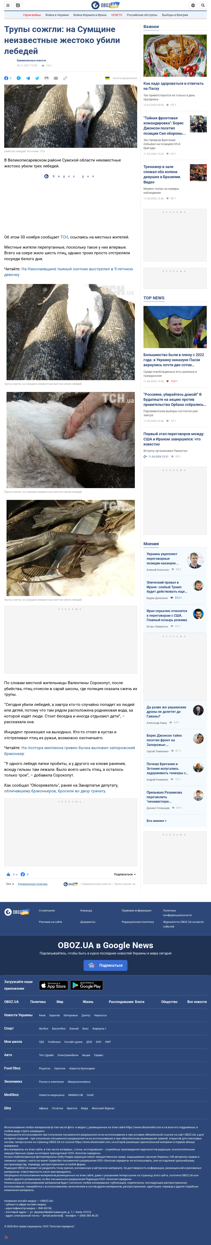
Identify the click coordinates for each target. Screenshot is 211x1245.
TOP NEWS (153, 297)
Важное (151, 26)
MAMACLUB (75, 1095)
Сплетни (57, 1108)
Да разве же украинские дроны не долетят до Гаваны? (166, 711)
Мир (60, 1002)
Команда (86, 910)
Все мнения (155, 821)
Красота (72, 1108)
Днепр (86, 1015)
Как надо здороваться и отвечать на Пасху (173, 86)
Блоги (139, 1002)
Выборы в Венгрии (175, 15)
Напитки (59, 1068)
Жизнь (88, 1002)
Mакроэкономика (79, 1081)
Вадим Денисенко (157, 598)
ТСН (64, 237)
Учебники (54, 1041)
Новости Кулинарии (82, 1068)
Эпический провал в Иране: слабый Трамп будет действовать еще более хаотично (166, 587)
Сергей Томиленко (158, 751)
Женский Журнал (103, 1108)
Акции (86, 1055)
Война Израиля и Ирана (90, 15)
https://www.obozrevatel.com (143, 1127)
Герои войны (32, 15)
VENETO (116, 15)
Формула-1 (99, 1028)
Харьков (54, 1015)
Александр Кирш (157, 722)
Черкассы (100, 1015)
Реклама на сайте (50, 921)
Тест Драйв (46, 1055)
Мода (84, 1108)
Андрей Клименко (157, 779)
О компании (47, 910)
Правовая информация (136, 910)
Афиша (43, 1108)
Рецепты (44, 1068)
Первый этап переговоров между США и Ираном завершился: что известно (173, 439)
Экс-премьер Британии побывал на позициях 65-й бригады (161, 144)
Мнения (151, 543)
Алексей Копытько (158, 569)
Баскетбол (59, 1028)
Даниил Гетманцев (158, 808)
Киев (42, 1015)
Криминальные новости (31, 60)
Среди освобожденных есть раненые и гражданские (170, 373)
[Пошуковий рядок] (203, 5)
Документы (87, 921)
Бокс (86, 1028)
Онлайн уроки (73, 1041)
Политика (38, 1002)
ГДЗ (41, 1041)
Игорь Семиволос (157, 626)
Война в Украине (57, 15)
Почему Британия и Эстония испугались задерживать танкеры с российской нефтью (166, 768)
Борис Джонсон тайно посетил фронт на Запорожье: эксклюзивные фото (164, 740)
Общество (169, 1002)
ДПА (89, 1041)
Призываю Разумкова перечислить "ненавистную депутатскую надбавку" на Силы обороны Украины (165, 797)
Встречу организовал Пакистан (165, 450)
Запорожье (71, 1015)
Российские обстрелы (142, 15)
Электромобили (67, 1055)
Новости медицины (52, 1095)
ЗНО (98, 1041)
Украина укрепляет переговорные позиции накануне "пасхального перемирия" (162, 558)
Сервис (98, 1055)
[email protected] (53, 1215)
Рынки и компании (51, 1081)
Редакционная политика (32, 884)
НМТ (108, 1041)
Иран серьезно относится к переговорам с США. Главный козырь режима (167, 615)
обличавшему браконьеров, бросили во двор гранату (54, 791)
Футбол (43, 1028)
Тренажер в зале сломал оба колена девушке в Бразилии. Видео (162, 174)
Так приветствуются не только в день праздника (169, 97)
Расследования (121, 1002)
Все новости (197, 1002)
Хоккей (74, 1028)
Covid (90, 1095)
